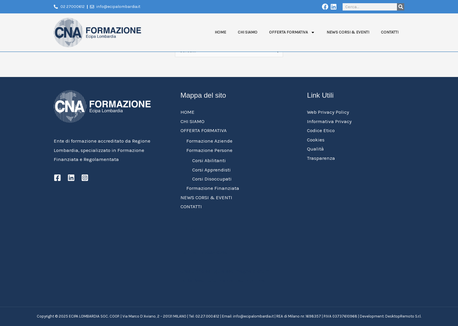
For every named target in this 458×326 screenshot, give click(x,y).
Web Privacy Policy (328, 112)
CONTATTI (389, 32)
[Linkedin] (71, 177)
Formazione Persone (209, 150)
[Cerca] (400, 6)
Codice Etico (321, 130)
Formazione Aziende (209, 141)
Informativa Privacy (329, 121)
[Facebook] (57, 177)
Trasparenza (321, 158)
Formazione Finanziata (212, 188)
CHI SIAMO (247, 32)
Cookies (316, 140)
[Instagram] (85, 177)
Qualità (315, 149)
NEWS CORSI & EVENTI (348, 32)
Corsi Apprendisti (211, 170)
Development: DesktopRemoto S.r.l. (390, 316)
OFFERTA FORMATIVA (292, 32)
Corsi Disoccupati (212, 179)
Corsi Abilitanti (209, 160)
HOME (220, 32)
